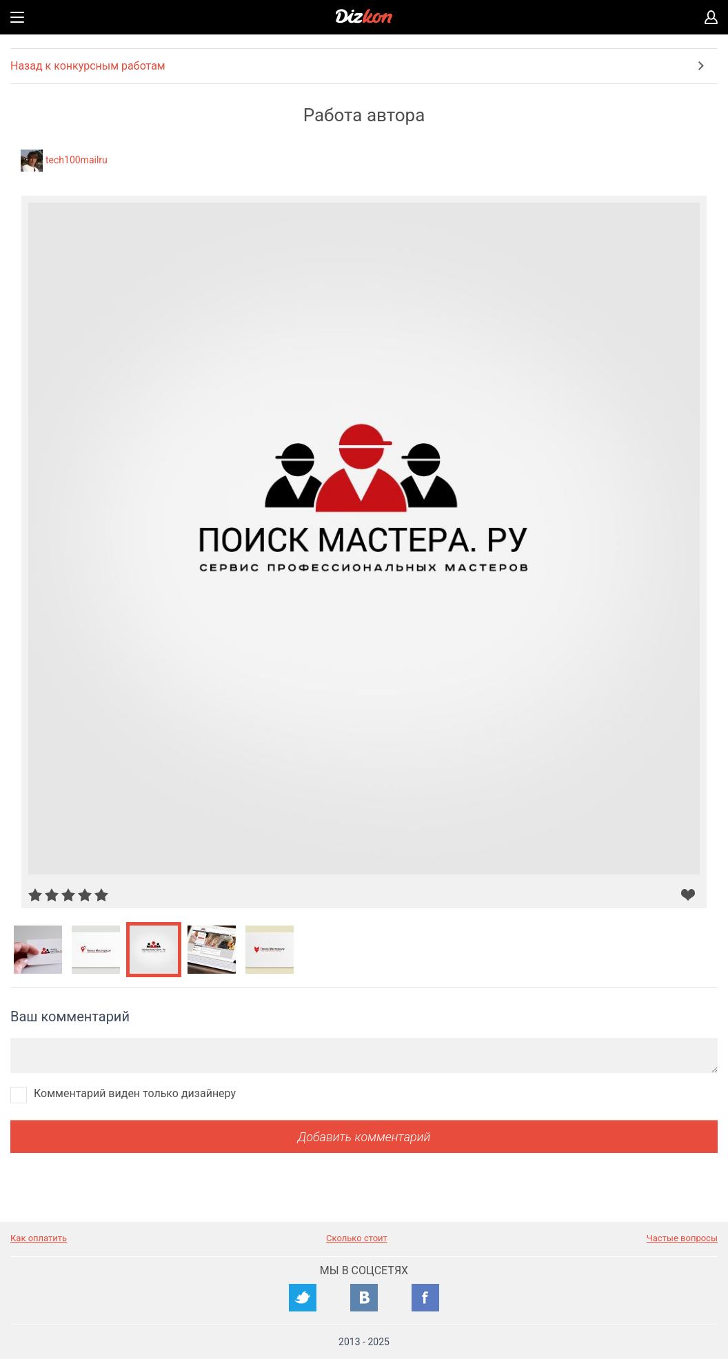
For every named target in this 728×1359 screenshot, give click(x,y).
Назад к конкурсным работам (87, 65)
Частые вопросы (682, 1238)
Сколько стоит (356, 1238)
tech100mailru (77, 159)
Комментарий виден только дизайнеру (135, 1093)
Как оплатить (38, 1238)
